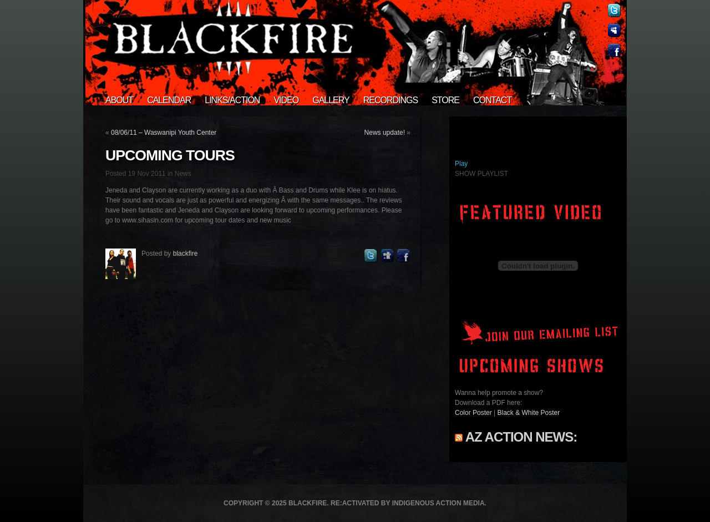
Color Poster (473, 413)
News (183, 174)
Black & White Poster (529, 413)
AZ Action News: (521, 436)
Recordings (390, 100)
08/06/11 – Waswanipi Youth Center (163, 132)
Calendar (169, 100)
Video (285, 100)
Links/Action (232, 100)
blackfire (185, 253)
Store (445, 100)
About (119, 100)
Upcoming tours (170, 155)
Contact (492, 100)
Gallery (330, 100)
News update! (384, 132)
